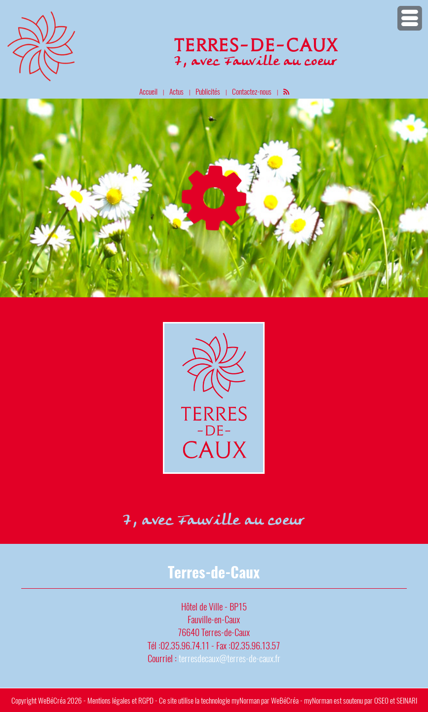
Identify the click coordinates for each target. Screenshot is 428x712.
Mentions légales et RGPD (120, 700)
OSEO (381, 700)
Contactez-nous (252, 91)
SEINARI (406, 700)
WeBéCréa (52, 700)
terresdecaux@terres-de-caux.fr (229, 658)
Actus (176, 91)
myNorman (246, 700)
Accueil (148, 91)
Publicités (207, 91)
